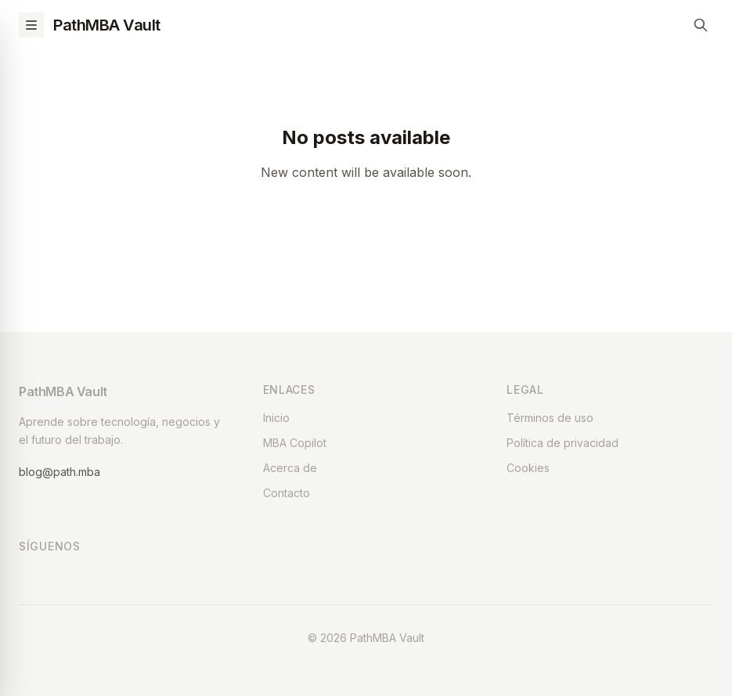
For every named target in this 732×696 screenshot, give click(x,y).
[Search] (700, 25)
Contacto (286, 492)
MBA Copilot (294, 442)
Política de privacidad (562, 442)
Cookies (528, 467)
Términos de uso (550, 417)
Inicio (276, 417)
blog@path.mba (59, 471)
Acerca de (290, 467)
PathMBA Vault (106, 25)
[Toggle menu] (31, 25)
